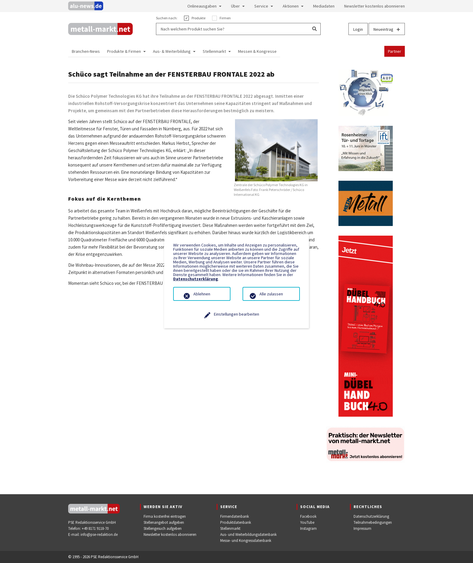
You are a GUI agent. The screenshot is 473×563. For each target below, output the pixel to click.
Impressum (362, 528)
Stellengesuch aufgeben (163, 528)
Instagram (308, 528)
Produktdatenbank (235, 522)
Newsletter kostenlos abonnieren (170, 534)
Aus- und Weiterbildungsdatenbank (248, 534)
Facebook (308, 516)
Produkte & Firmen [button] (124, 51)
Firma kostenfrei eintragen (165, 516)
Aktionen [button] (291, 6)
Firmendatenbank (234, 516)
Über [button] (235, 6)
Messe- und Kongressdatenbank (245, 540)
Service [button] (261, 6)
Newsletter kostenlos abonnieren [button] (374, 6)
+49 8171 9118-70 (95, 528)
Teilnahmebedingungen (373, 522)
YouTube (307, 522)
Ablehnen (201, 294)
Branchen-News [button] (86, 51)
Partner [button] (394, 51)
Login (358, 29)
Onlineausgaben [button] (202, 6)
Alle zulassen (271, 294)
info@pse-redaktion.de (99, 534)
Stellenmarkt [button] (214, 51)
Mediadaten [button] (324, 6)
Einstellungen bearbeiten (236, 314)
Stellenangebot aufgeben (164, 522)
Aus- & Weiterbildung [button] (172, 51)
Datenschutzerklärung (371, 516)
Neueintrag (386, 29)
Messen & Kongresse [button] (257, 51)
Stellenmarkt (230, 528)
